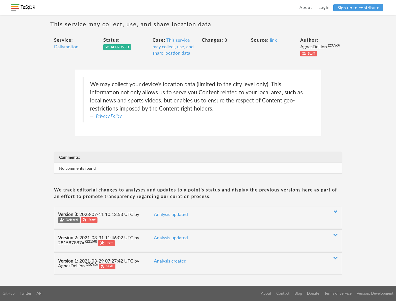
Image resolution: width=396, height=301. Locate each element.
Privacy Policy (109, 116)
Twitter (26, 293)
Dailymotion (66, 46)
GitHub (9, 293)
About (306, 7)
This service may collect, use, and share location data (173, 46)
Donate (313, 293)
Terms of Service (338, 293)
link (273, 40)
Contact (282, 293)
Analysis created (170, 261)
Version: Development (375, 293)
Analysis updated (171, 214)
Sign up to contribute (358, 7)
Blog (298, 293)
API (39, 293)
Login (324, 7)
